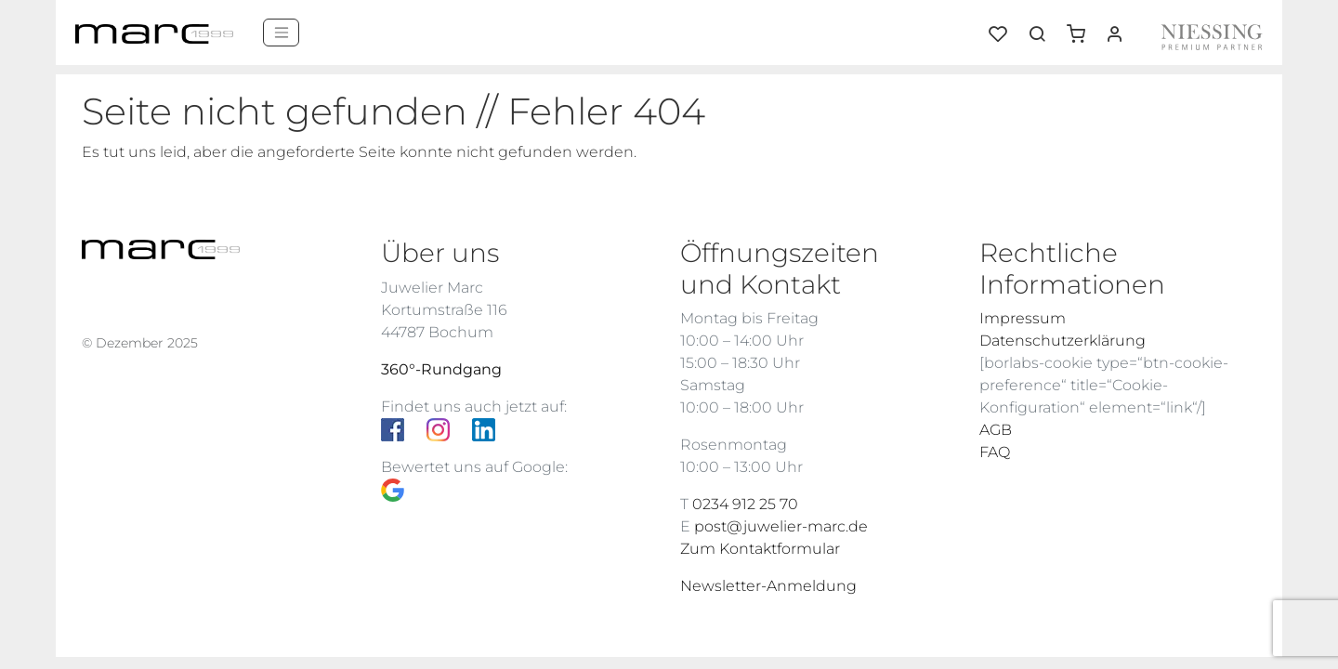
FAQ (994, 452)
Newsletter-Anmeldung (768, 586)
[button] (1082, 27)
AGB (995, 430)
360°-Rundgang (441, 369)
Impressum (1022, 318)
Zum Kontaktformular (760, 549)
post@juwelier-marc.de (781, 526)
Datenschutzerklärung (1062, 340)
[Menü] (281, 32)
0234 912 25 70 (745, 504)
